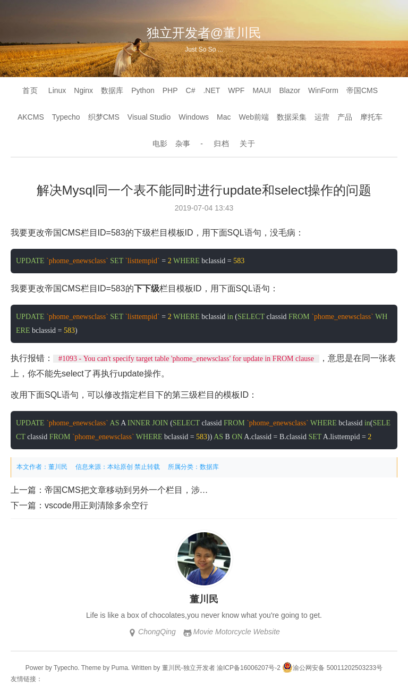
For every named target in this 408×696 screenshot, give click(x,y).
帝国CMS (362, 90)
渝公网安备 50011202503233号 (332, 668)
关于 (248, 143)
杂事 (182, 143)
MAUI (261, 90)
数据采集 (292, 117)
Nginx (83, 90)
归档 (222, 143)
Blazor (289, 90)
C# (191, 90)
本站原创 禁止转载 (133, 467)
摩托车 (371, 117)
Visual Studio (149, 117)
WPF (236, 90)
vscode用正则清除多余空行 (96, 505)
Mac (224, 117)
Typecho (66, 117)
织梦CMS (104, 117)
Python (143, 90)
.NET (211, 90)
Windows (193, 117)
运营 (321, 117)
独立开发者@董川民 (204, 33)
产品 (344, 117)
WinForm (323, 90)
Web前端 (254, 117)
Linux (57, 90)
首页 (30, 90)
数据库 (112, 90)
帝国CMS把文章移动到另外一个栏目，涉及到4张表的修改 (154, 489)
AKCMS (31, 117)
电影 (159, 143)
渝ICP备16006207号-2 (248, 668)
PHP (170, 90)
